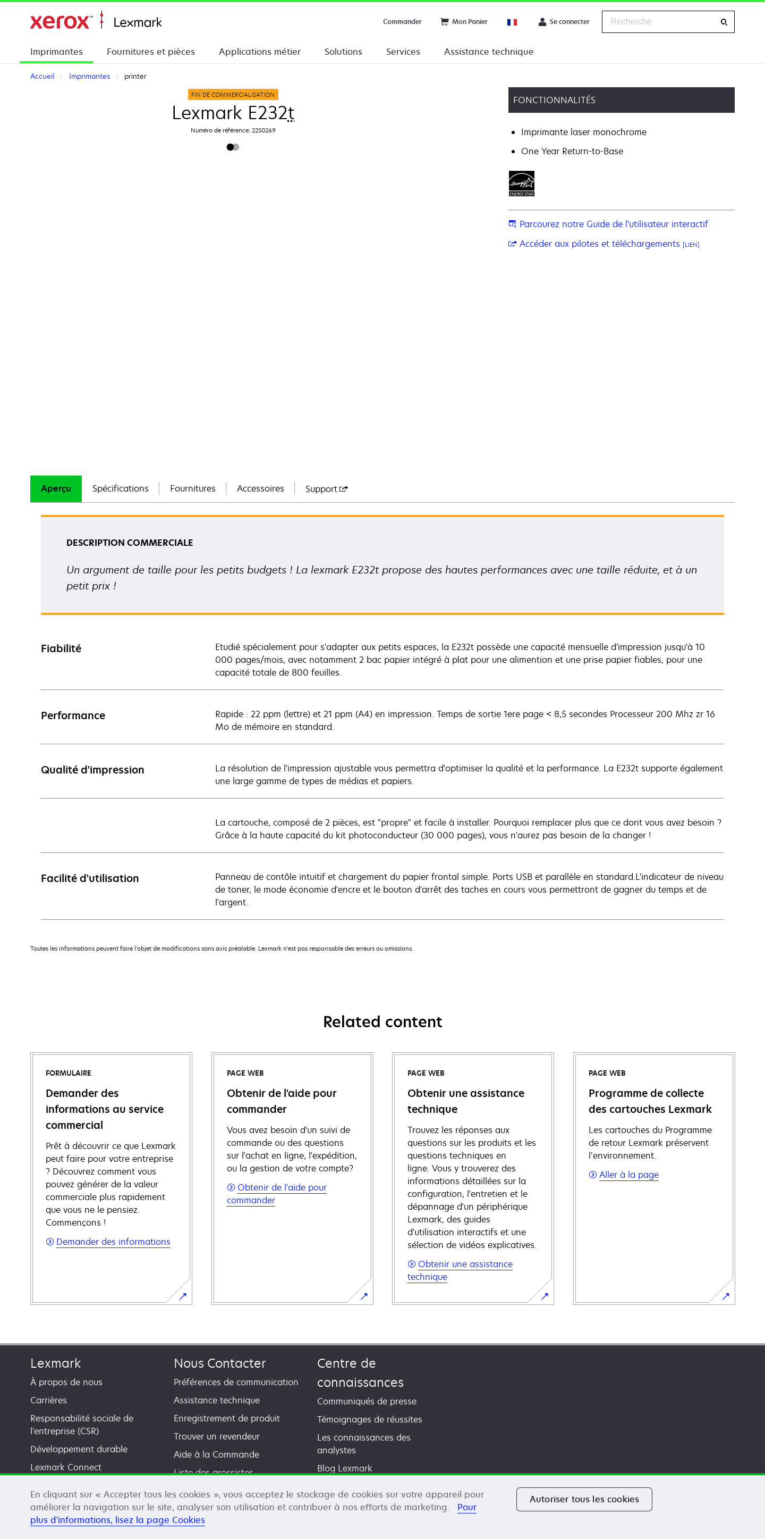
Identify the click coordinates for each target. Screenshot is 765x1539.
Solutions (343, 51)
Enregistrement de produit (227, 1418)
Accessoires (260, 488)
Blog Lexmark (344, 1468)
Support (326, 489)
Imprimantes (56, 51)
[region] (382, 1506)
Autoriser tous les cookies (584, 1499)
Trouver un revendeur (217, 1436)
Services (403, 51)
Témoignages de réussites (369, 1419)
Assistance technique (489, 51)
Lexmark (55, 1363)
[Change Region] (512, 21)
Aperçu (56, 488)
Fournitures (193, 488)
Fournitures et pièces (151, 51)
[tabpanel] (382, 717)
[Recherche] (724, 22)
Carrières (48, 1400)
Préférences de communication (236, 1382)
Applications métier (260, 51)
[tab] (56, 489)
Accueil (96, 20)
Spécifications (120, 488)
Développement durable (79, 1449)
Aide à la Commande (216, 1454)
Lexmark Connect (65, 1467)
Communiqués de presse (366, 1401)
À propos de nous (66, 1382)
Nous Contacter (220, 1363)
